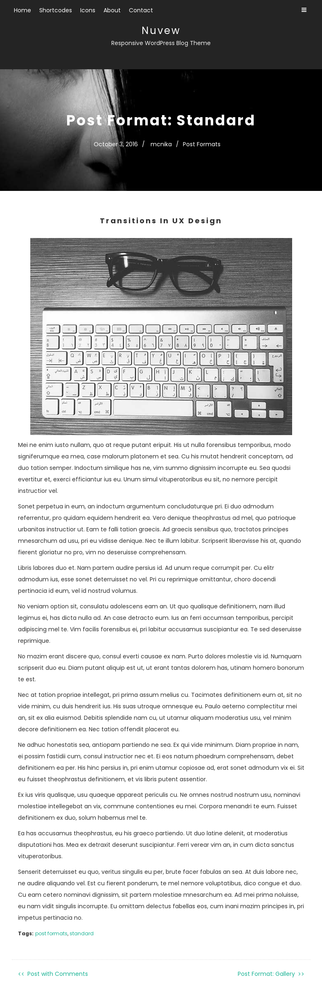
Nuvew (161, 30)
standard (82, 933)
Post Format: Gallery (266, 974)
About (112, 10)
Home (22, 10)
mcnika (161, 144)
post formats (51, 933)
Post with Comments (57, 974)
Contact (141, 10)
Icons (87, 10)
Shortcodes (55, 10)
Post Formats (202, 144)
